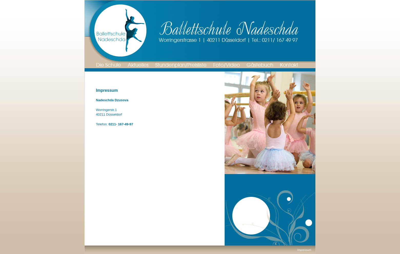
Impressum (304, 249)
